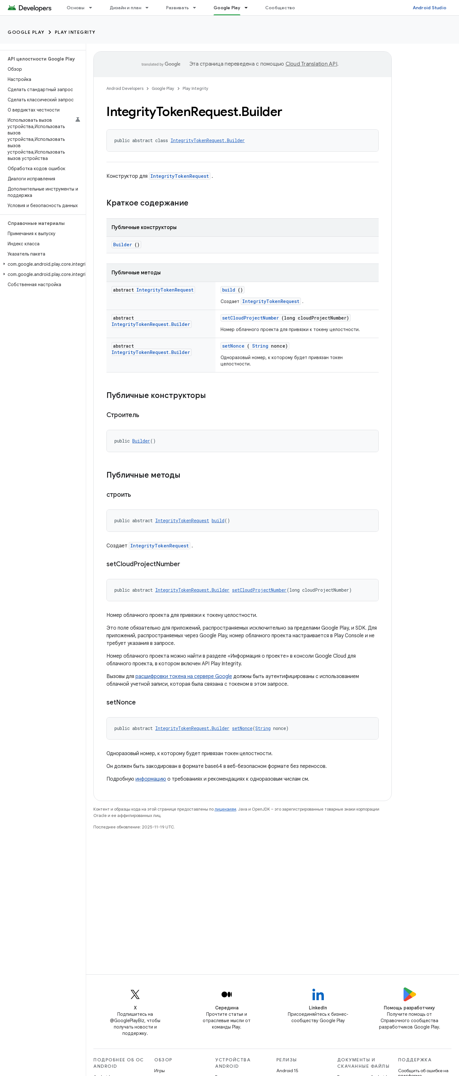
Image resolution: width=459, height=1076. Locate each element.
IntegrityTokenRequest (179, 176)
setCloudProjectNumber (250, 318)
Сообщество (280, 8)
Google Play (26, 32)
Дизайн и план (125, 8)
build (228, 290)
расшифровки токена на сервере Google (183, 676)
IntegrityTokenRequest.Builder (208, 140)
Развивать (177, 8)
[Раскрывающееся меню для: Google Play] (249, 7)
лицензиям (225, 809)
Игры (159, 1070)
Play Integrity (75, 32)
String (260, 346)
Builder (122, 245)
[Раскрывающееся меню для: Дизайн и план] (149, 7)
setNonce (233, 346)
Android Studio (430, 8)
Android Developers (124, 88)
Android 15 (287, 1070)
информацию (150, 779)
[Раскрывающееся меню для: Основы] (93, 7)
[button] (41, 264)
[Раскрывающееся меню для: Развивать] (197, 7)
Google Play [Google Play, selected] (227, 8)
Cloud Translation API (311, 64)
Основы (76, 8)
